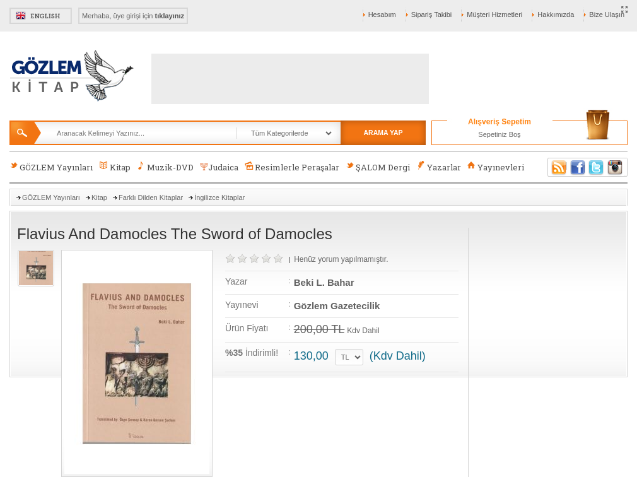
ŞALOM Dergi (378, 167)
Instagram (615, 167)
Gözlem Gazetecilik (337, 305)
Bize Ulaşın (606, 14)
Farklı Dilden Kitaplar (151, 197)
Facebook (577, 167)
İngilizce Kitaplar (219, 197)
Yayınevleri (495, 167)
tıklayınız (169, 16)
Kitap (114, 167)
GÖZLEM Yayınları (51, 167)
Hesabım (382, 14)
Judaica (219, 167)
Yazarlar (438, 167)
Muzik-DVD (165, 167)
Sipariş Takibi (431, 14)
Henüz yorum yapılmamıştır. (341, 259)
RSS (556, 167)
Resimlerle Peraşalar (292, 167)
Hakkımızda (555, 14)
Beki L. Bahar (324, 282)
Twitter (596, 167)
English (40, 16)
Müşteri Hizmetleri (494, 14)
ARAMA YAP (382, 132)
